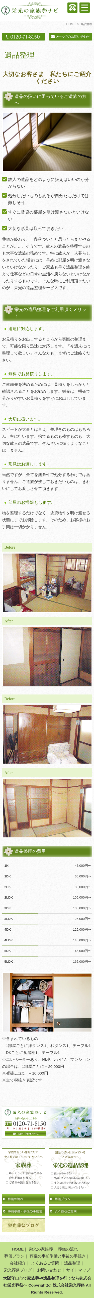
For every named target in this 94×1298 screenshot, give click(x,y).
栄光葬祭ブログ (18, 1270)
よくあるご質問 (45, 1263)
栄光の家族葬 (41, 1249)
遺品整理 (72, 1263)
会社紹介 (18, 1263)
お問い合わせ (49, 1270)
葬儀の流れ (68, 1249)
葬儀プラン (14, 1256)
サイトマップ (78, 1270)
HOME (18, 1249)
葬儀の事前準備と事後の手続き (58, 1256)
